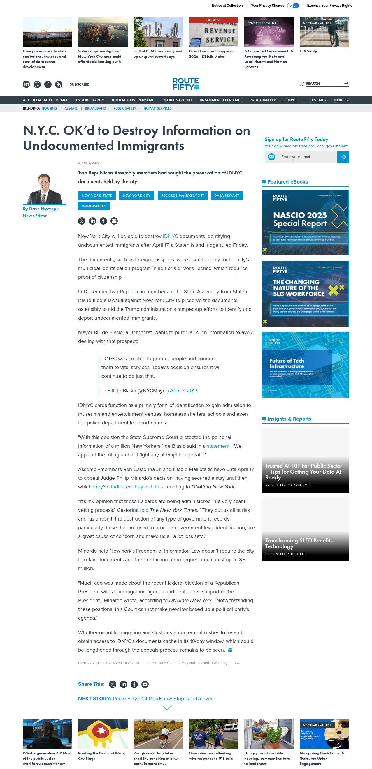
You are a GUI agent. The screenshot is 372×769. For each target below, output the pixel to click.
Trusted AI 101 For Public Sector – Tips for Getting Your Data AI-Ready (304, 471)
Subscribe (79, 84)
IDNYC (170, 236)
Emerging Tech (176, 100)
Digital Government (133, 100)
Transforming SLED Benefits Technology (299, 543)
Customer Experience (220, 100)
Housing (49, 108)
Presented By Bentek (284, 554)
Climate (71, 108)
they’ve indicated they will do (126, 487)
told (144, 510)
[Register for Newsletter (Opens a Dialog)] (343, 157)
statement (218, 446)
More (341, 100)
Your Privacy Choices (275, 5)
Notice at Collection (227, 5)
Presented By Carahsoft (288, 485)
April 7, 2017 (183, 390)
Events (319, 100)
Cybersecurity (90, 100)
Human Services (157, 108)
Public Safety (263, 100)
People (289, 100)
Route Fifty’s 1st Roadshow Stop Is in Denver (163, 698)
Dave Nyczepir (44, 209)
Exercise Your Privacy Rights (329, 5)
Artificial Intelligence (45, 100)
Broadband (95, 108)
